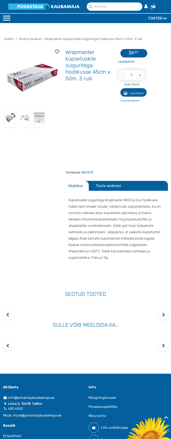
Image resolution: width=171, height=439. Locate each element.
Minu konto (97, 416)
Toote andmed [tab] (108, 186)
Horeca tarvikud (30, 39)
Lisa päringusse (129, 100)
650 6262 (13, 409)
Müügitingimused (102, 398)
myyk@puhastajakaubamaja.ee (37, 415)
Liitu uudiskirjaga (108, 428)
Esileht (9, 39)
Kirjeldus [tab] (75, 186)
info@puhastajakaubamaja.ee (29, 398)
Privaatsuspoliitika (103, 407)
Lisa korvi (134, 93)
